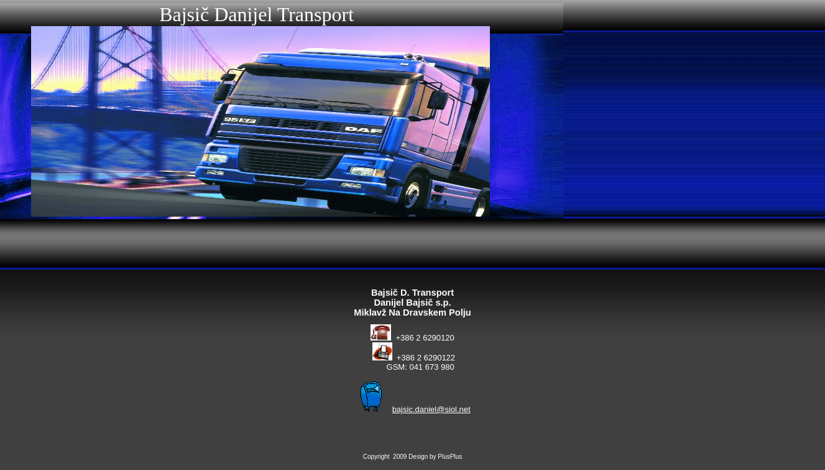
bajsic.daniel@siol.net (431, 409)
